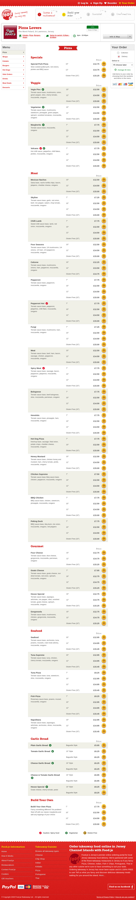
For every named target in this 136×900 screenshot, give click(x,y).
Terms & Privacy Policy (105, 897)
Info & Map (115, 37)
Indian (38, 863)
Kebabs (25, 35)
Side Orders (13, 74)
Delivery (124, 56)
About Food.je (7, 860)
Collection (124, 53)
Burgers (37, 35)
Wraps (13, 57)
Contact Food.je (8, 869)
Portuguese (40, 874)
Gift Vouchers (7, 878)
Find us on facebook (121, 887)
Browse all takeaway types (47, 851)
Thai (37, 878)
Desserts (13, 87)
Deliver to (115, 61)
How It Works (7, 856)
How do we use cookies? (125, 897)
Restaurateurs (7, 865)
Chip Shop (40, 859)
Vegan (25, 37)
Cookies (5, 874)
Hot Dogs (13, 70)
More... (102, 875)
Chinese (39, 855)
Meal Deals (13, 83)
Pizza (31, 35)
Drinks (13, 79)
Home (4, 851)
